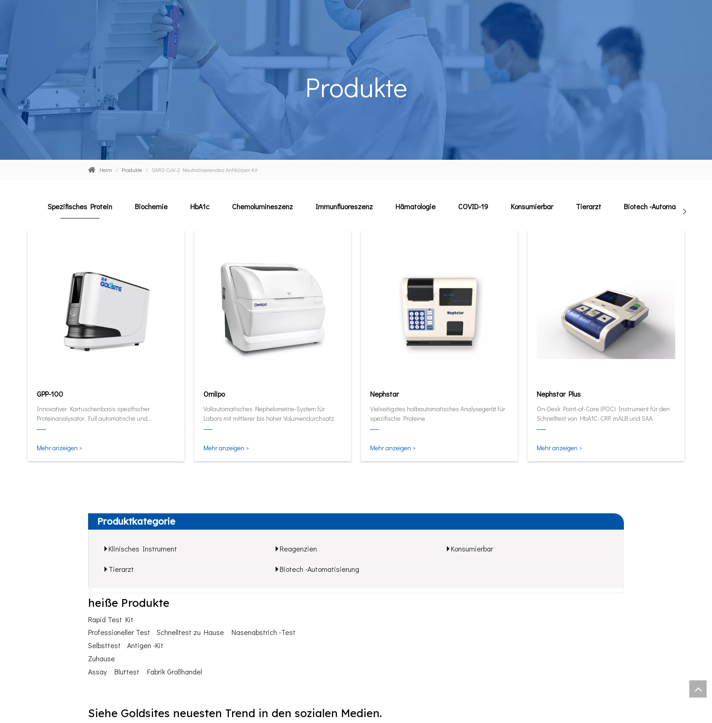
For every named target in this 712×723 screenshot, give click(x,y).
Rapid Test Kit (111, 619)
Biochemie (151, 206)
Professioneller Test (119, 632)
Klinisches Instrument (143, 548)
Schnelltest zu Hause (190, 632)
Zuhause (101, 658)
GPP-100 (50, 393)
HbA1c (199, 206)
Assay (97, 671)
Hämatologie (415, 206)
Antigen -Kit (145, 645)
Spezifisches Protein (80, 206)
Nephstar (384, 393)
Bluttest (126, 671)
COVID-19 (473, 206)
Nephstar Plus (559, 393)
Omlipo (214, 393)
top (698, 689)
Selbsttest (104, 645)
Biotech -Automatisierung (663, 206)
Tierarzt (588, 206)
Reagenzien (298, 548)
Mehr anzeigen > (59, 447)
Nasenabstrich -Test (264, 632)
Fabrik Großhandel (174, 671)
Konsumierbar (532, 206)
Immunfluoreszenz (344, 206)
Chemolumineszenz (262, 206)
